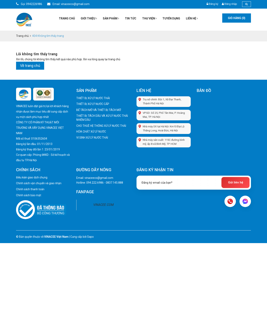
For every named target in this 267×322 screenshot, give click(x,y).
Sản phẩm (111, 18)
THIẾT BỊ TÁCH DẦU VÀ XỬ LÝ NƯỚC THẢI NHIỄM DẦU (102, 117)
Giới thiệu (89, 18)
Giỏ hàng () (236, 18)
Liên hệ (192, 18)
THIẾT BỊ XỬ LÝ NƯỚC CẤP (92, 104)
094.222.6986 (95, 182)
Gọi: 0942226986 (29, 4)
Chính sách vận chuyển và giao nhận (38, 183)
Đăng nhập (230, 3)
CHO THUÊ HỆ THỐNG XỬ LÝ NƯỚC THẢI (101, 125)
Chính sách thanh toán (30, 189)
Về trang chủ (30, 65)
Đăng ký (213, 3)
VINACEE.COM (103, 205)
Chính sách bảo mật (28, 195)
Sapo (90, 236)
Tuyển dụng (171, 18)
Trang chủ (67, 18)
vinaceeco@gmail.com (99, 178)
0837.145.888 (114, 182)
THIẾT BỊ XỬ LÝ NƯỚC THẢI (93, 98)
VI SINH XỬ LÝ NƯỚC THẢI (92, 137)
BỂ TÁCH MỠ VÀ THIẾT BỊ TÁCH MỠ (98, 110)
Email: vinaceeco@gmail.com (68, 4)
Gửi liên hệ (235, 182)
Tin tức (130, 18)
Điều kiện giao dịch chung (31, 177)
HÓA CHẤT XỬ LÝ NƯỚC (91, 131)
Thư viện (149, 18)
